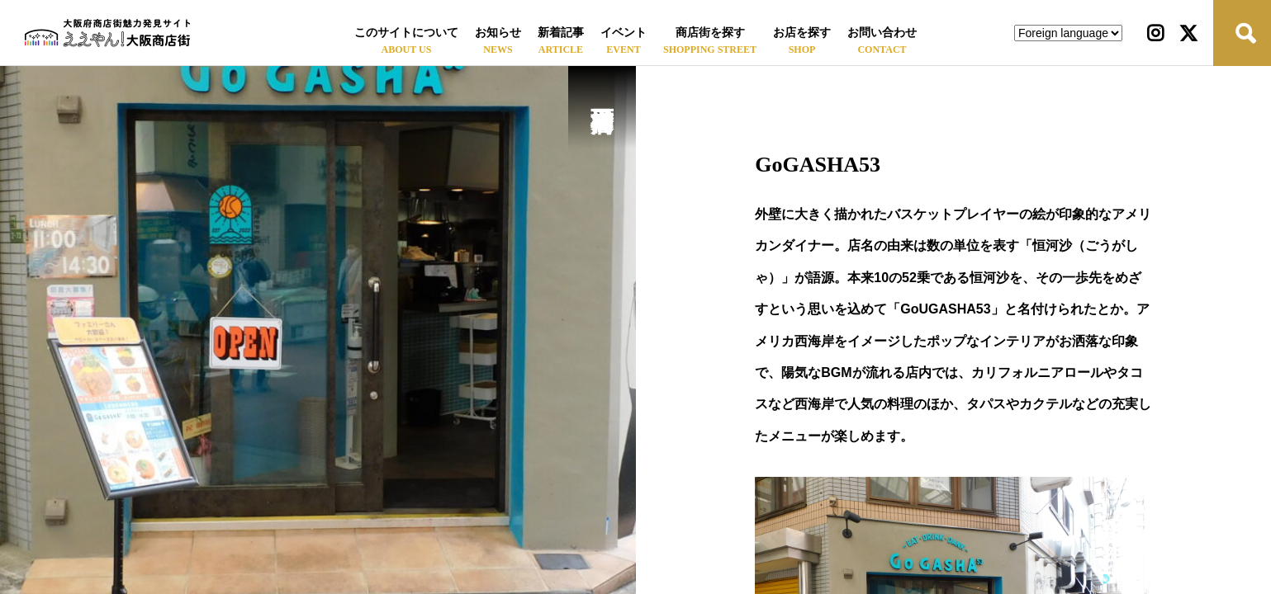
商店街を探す (710, 32)
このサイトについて (406, 32)
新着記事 (561, 32)
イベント (623, 32)
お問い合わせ (882, 32)
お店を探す (802, 32)
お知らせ (498, 32)
